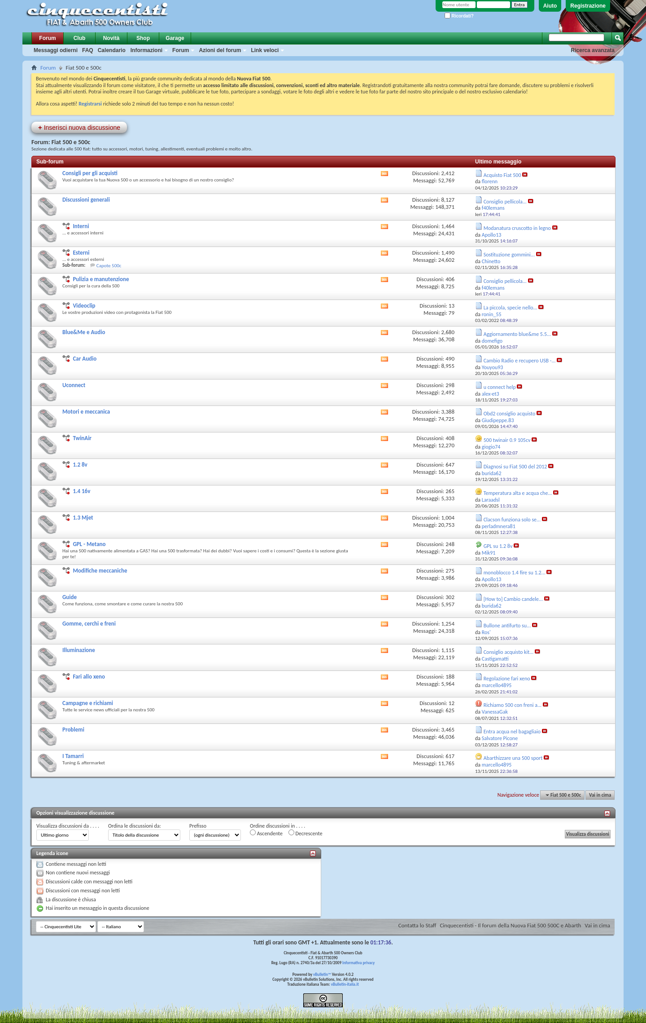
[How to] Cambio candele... (513, 599)
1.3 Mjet (83, 517)
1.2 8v (80, 464)
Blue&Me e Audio (83, 332)
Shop (143, 38)
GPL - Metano (89, 544)
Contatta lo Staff (417, 925)
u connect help (500, 387)
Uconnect (73, 385)
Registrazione (588, 6)
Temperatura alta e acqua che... (518, 493)
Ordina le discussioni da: (134, 826)
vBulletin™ (322, 974)
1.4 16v (81, 491)
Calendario (112, 50)
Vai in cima (600, 795)
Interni (81, 226)
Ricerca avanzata (593, 50)
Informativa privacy (358, 962)
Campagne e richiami (87, 703)
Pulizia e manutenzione (101, 279)
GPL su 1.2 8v (498, 546)
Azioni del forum (220, 50)
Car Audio (84, 358)
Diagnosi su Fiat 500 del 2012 (515, 466)
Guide (69, 597)
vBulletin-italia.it (345, 984)
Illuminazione (78, 650)
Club (80, 38)
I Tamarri (73, 756)
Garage (175, 38)
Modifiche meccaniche (100, 570)
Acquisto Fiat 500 (502, 175)
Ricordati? (459, 15)
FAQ (87, 50)
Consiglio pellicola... (505, 201)
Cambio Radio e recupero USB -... (520, 360)
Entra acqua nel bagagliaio (512, 731)
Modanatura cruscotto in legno (517, 228)
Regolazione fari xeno (507, 678)
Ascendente (266, 833)
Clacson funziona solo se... (512, 519)
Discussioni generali (86, 199)
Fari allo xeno (89, 676)
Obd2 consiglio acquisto (510, 413)
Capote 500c (109, 266)
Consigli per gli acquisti (90, 173)
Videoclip (84, 305)
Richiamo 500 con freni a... (512, 705)
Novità (111, 38)
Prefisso (197, 826)
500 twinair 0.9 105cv (507, 440)
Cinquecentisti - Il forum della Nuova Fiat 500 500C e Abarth (510, 925)
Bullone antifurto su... (507, 625)
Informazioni (146, 50)
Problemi (73, 729)
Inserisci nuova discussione (79, 127)
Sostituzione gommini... (509, 254)
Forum (47, 38)
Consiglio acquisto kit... (509, 652)
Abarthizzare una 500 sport (513, 758)
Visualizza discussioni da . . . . (67, 826)
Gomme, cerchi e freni (89, 623)
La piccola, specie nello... (510, 307)
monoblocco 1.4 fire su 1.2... (515, 572)
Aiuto (550, 6)
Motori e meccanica (86, 411)
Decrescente (305, 833)
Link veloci (265, 50)
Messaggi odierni (56, 50)
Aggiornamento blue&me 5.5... (517, 334)
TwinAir (82, 438)
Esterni (81, 252)
